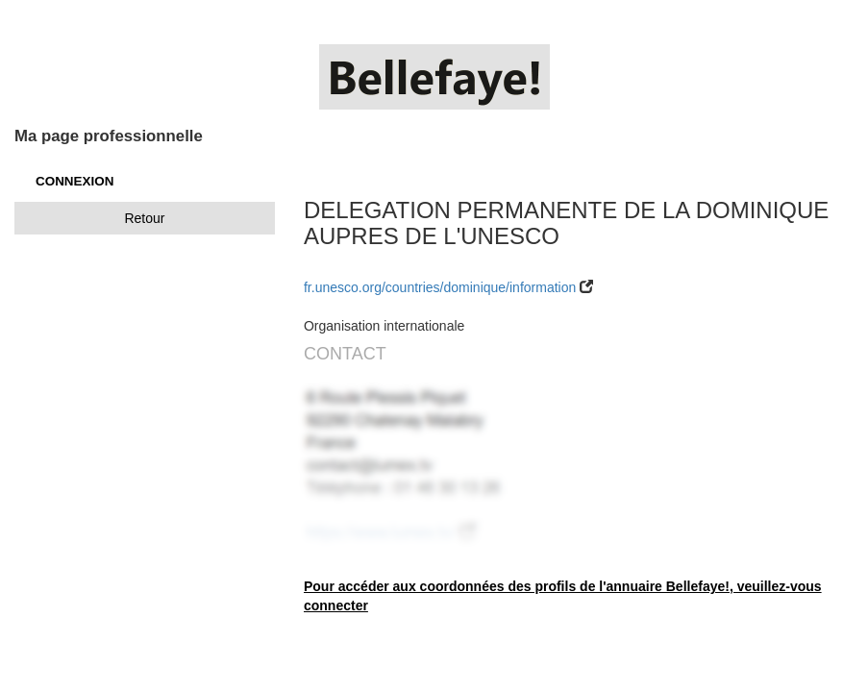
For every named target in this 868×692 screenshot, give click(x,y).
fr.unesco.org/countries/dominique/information (442, 287)
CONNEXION (74, 181)
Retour (144, 218)
